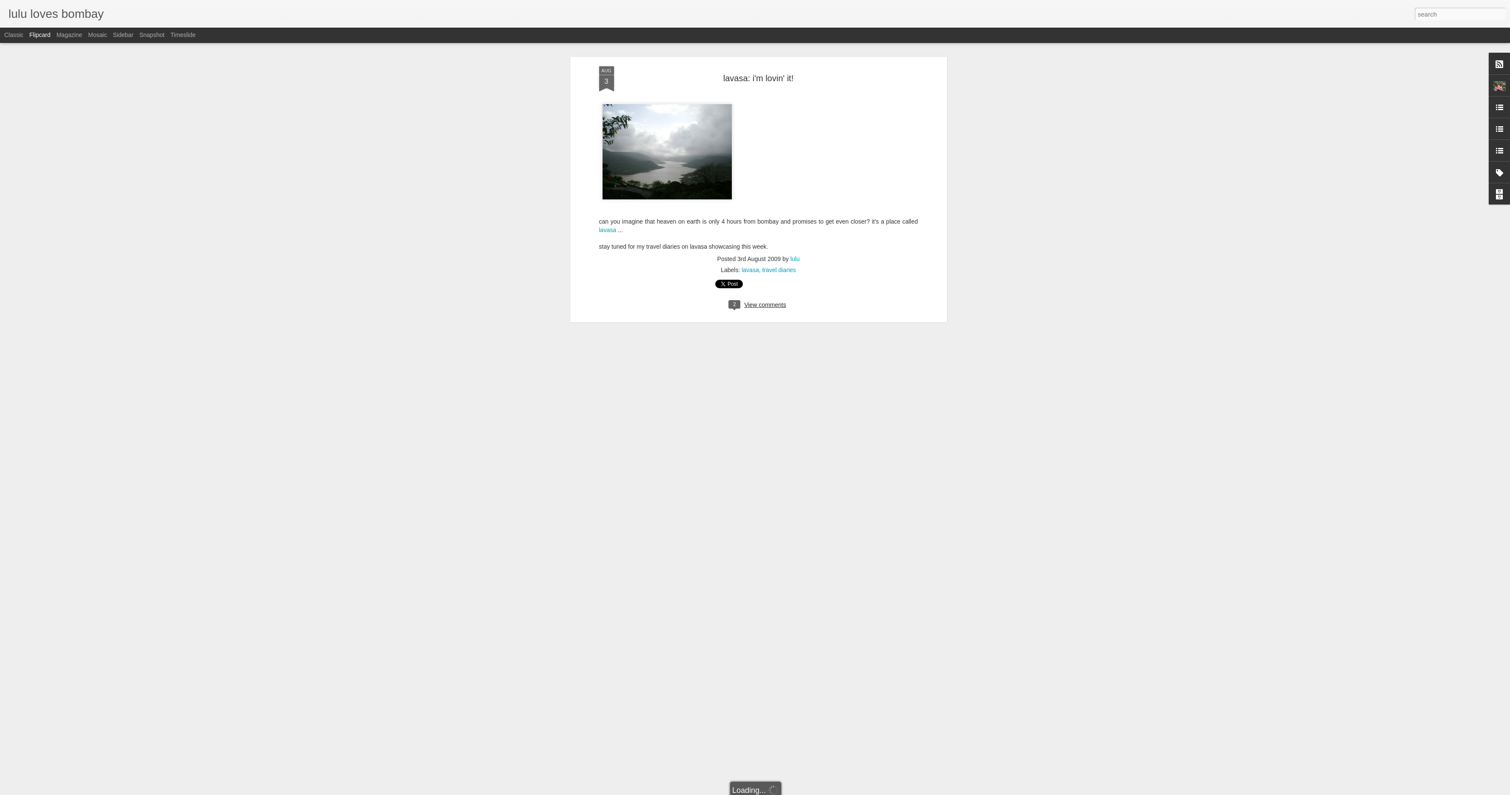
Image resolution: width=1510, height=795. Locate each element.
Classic (13, 34)
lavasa (750, 74)
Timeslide (183, 34)
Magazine (69, 34)
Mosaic (97, 34)
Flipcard (40, 34)
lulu (795, 63)
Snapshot (152, 34)
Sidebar (123, 34)
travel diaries (779, 74)
